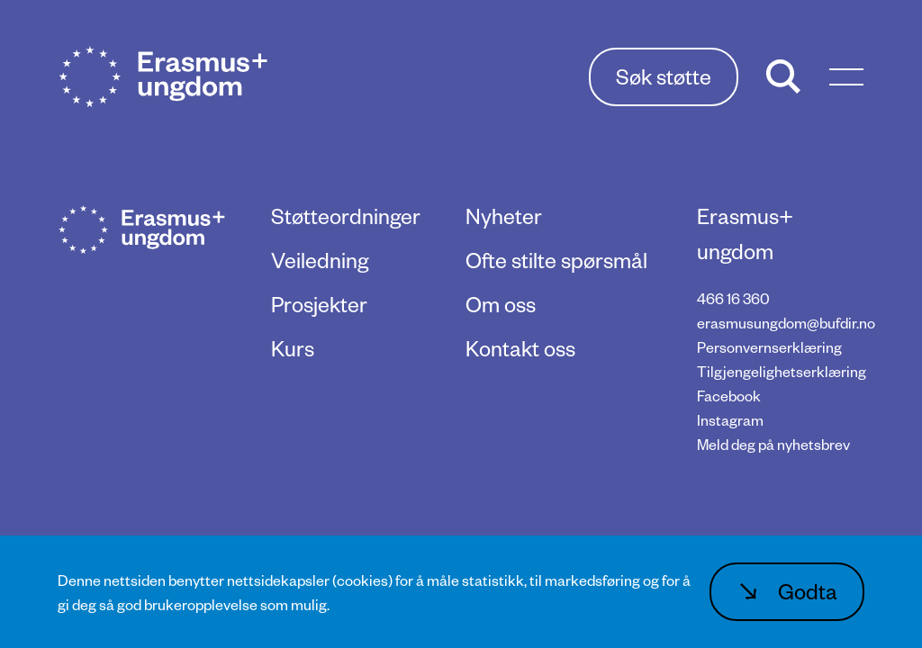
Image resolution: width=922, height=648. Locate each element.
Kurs (292, 348)
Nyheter (504, 216)
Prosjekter (319, 304)
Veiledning (319, 260)
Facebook (729, 395)
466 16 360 (733, 298)
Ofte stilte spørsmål (556, 260)
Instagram (730, 419)
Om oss (501, 304)
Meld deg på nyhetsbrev (773, 444)
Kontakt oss (520, 348)
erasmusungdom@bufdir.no (786, 322)
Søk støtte (663, 76)
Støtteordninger (345, 216)
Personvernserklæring (769, 347)
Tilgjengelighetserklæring (781, 371)
